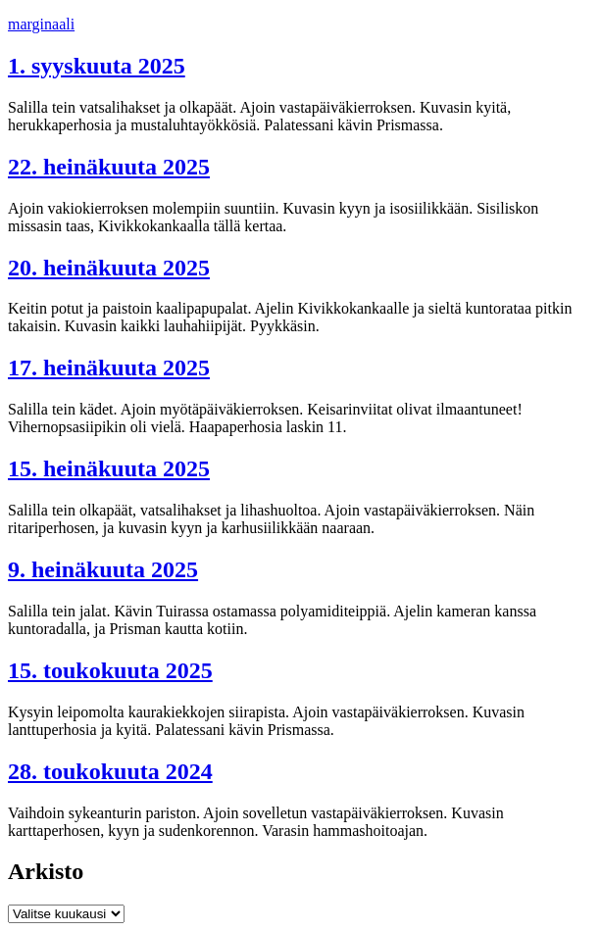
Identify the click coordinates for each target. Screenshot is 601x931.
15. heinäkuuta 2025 (109, 468)
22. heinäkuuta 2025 (109, 166)
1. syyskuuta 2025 (96, 65)
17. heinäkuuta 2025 (109, 367)
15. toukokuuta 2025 (110, 670)
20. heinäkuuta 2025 (109, 267)
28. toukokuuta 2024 (110, 771)
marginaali (41, 24)
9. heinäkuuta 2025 (103, 569)
